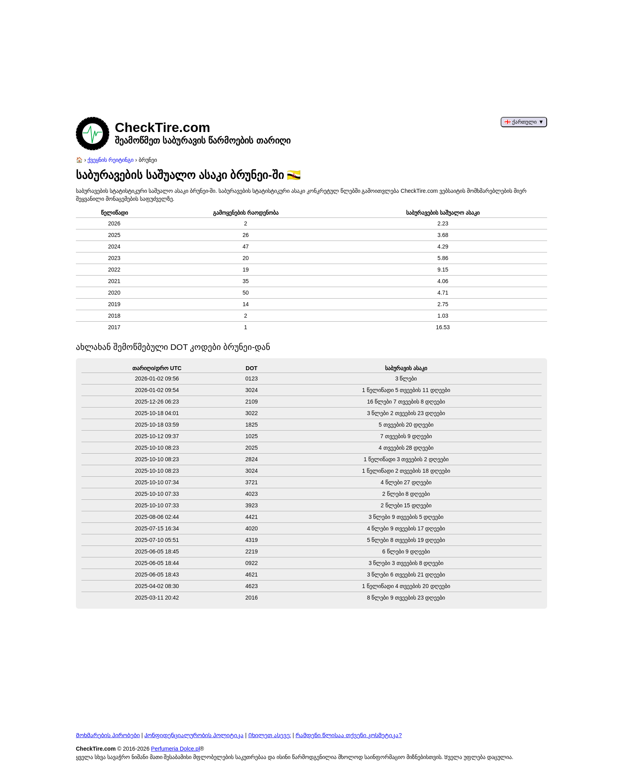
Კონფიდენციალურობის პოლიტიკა (194, 735)
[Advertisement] (311, 55)
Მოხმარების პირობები (108, 735)
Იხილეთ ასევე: (269, 735)
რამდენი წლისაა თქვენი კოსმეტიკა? (349, 735)
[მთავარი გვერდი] (79, 160)
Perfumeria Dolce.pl (175, 748)
